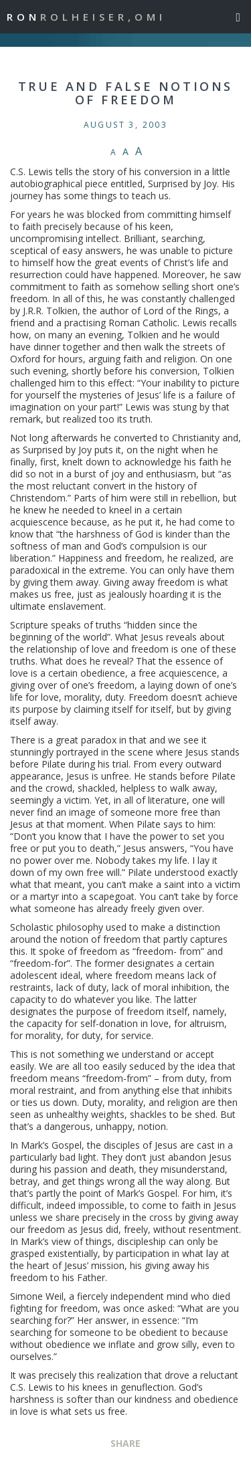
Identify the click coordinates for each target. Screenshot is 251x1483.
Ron (86, 16)
